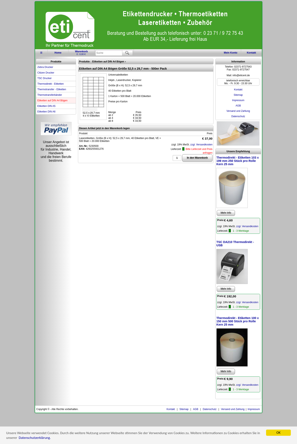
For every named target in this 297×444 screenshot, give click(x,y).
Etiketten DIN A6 (46, 111)
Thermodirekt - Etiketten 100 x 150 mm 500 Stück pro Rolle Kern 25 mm (237, 321)
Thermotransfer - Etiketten (51, 89)
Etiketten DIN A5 (46, 106)
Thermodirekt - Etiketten (50, 83)
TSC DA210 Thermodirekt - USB (235, 243)
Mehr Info (226, 212)
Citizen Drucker (45, 72)
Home (57, 52)
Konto (230, 52)
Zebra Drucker (45, 67)
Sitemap (238, 94)
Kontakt (251, 52)
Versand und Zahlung (238, 111)
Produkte (56, 61)
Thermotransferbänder (49, 94)
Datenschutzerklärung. (35, 438)
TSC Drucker (44, 78)
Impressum (238, 100)
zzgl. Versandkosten (201, 144)
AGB (238, 105)
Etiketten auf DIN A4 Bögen (52, 100)
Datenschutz (238, 116)
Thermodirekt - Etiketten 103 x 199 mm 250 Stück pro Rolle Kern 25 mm (237, 161)
